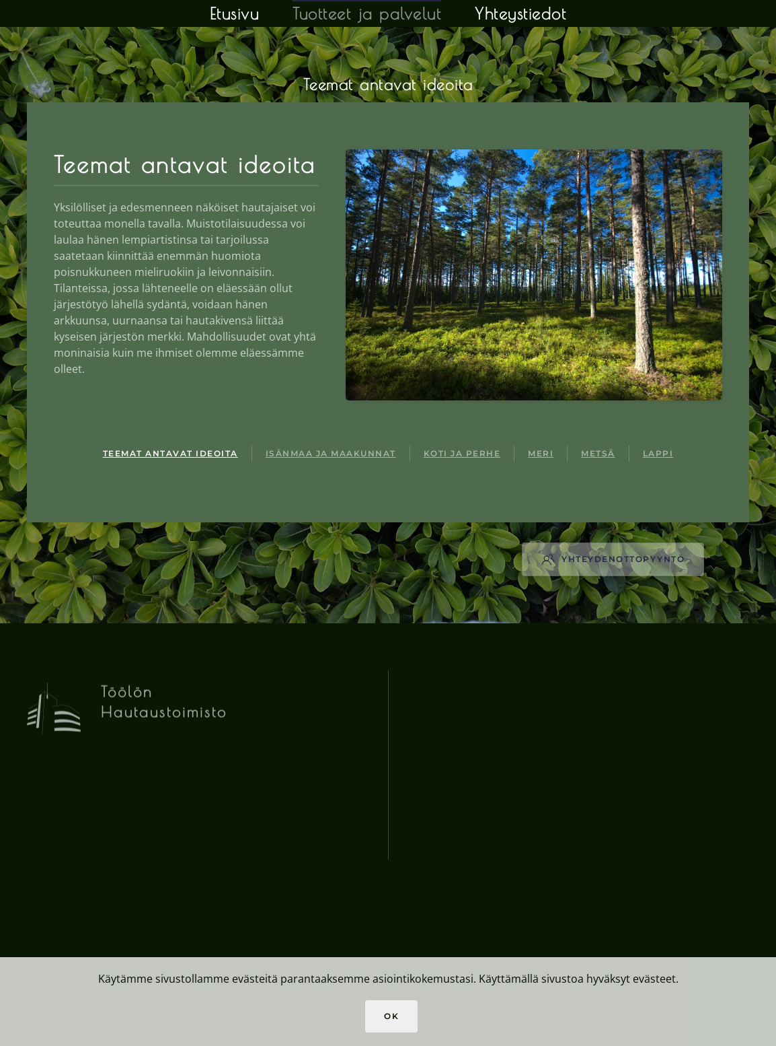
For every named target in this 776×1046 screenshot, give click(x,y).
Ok (391, 1016)
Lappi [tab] (658, 453)
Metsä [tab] (598, 453)
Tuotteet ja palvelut (367, 13)
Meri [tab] (540, 453)
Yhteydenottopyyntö (613, 559)
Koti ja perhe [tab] (462, 453)
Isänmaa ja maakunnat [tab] (331, 453)
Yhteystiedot (520, 13)
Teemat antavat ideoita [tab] (170, 453)
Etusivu (235, 13)
